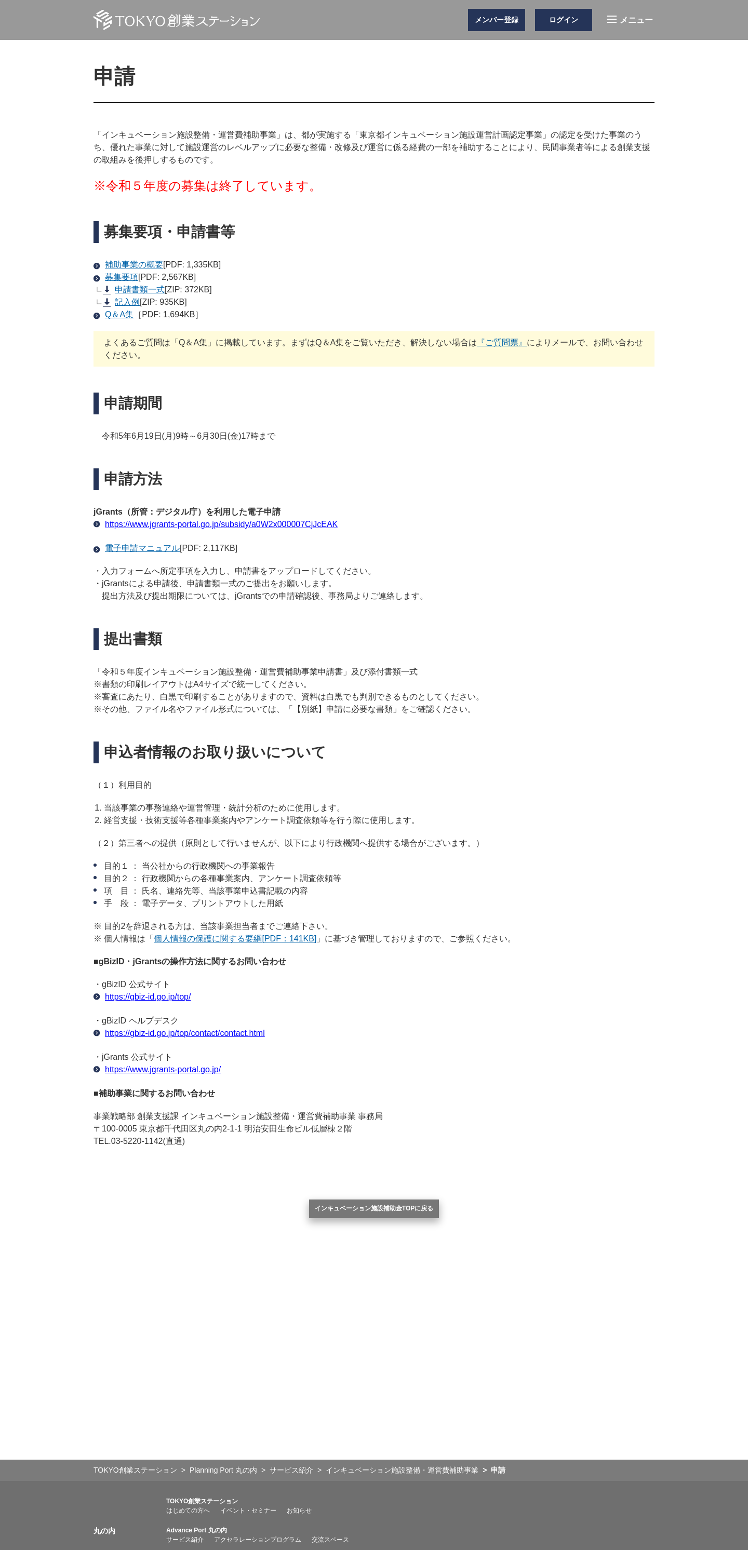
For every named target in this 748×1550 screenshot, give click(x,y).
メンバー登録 (496, 20)
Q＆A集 (119, 314)
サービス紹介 (185, 1539)
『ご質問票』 (502, 342)
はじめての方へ (188, 1510)
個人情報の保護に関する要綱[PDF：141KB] (235, 938)
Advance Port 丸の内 (196, 1530)
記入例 (121, 302)
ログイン (563, 20)
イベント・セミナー (248, 1510)
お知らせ (299, 1510)
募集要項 (116, 277)
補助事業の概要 (128, 264)
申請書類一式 (134, 289)
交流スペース (330, 1539)
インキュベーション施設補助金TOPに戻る (374, 1208)
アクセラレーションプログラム (257, 1539)
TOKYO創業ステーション (202, 1501)
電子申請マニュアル (137, 548)
